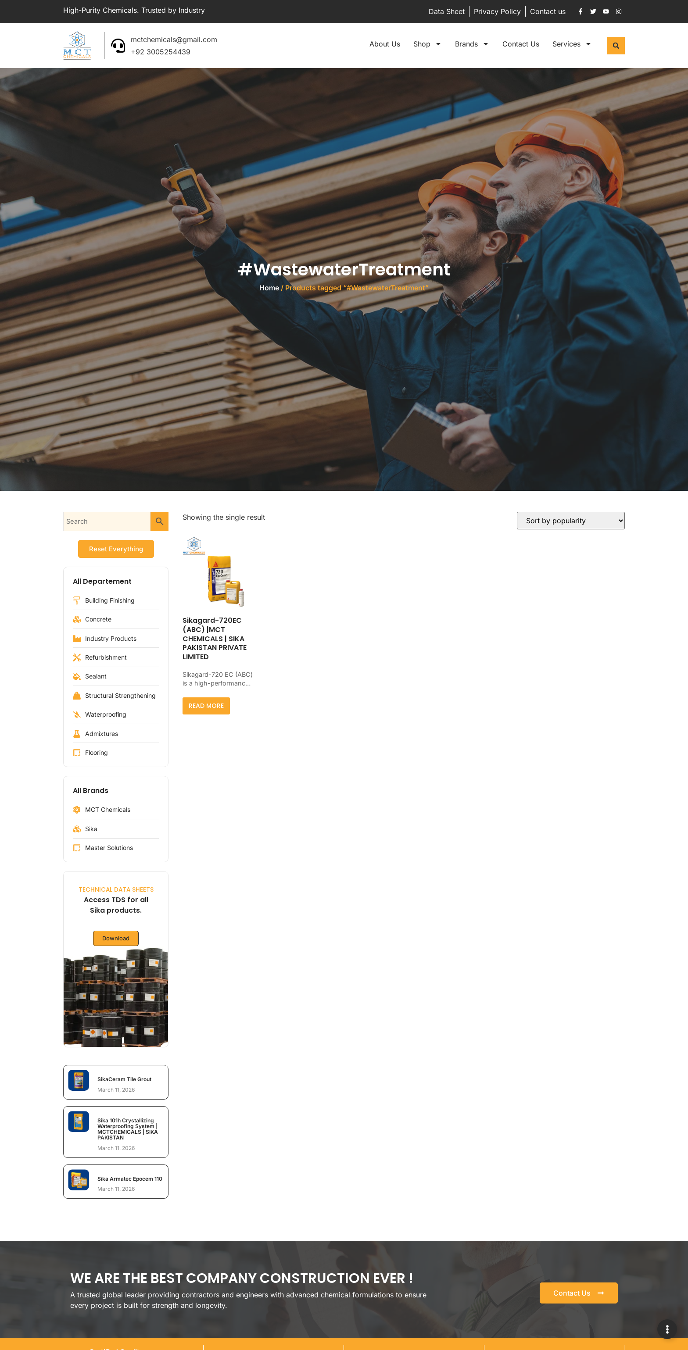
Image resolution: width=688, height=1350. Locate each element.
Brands (472, 44)
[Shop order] (571, 520)
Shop (427, 44)
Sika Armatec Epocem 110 (129, 1178)
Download (115, 938)
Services (572, 44)
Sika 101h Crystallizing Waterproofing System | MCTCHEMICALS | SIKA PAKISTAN (127, 1129)
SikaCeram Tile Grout (124, 1079)
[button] (616, 45)
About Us (384, 43)
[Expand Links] (667, 1329)
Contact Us (520, 43)
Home (269, 287)
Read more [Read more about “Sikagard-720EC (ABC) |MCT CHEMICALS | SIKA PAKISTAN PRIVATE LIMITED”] (206, 705)
